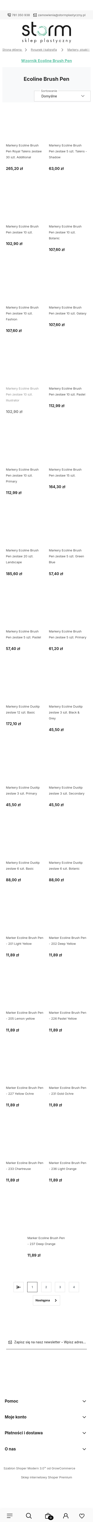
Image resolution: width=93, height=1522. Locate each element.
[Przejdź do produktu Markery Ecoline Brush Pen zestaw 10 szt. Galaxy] (68, 288)
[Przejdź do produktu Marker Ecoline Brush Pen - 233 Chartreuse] (25, 1143)
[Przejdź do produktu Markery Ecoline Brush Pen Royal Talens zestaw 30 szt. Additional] (25, 126)
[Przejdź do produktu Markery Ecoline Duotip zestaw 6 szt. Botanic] (68, 843)
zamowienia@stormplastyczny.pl (61, 15)
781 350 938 (21, 15)
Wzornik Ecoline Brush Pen (46, 60)
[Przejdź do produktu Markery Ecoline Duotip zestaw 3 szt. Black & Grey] (68, 687)
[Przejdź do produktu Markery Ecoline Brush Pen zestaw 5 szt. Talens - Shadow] (68, 126)
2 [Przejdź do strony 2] (46, 1287)
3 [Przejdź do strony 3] (60, 1287)
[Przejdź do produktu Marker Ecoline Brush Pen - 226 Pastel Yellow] (68, 993)
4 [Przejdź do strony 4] (74, 1287)
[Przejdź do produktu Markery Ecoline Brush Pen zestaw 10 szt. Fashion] (25, 288)
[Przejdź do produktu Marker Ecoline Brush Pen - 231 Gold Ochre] (68, 1068)
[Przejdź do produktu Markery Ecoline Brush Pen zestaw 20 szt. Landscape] (25, 531)
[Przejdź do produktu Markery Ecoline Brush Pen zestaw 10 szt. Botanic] (68, 207)
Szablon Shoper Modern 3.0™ (25, 1468)
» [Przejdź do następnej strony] (46, 1300)
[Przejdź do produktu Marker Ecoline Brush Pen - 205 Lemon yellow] (25, 993)
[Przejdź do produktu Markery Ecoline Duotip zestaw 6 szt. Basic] (25, 843)
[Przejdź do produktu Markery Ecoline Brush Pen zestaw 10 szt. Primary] (25, 450)
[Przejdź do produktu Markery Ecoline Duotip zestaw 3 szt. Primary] (25, 768)
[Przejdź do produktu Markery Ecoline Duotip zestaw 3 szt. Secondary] (68, 768)
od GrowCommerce (61, 1468)
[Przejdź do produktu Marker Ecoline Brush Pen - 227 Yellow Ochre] (25, 1068)
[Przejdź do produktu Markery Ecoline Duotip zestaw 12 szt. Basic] (25, 687)
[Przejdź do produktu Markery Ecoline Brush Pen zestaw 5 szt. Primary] (68, 612)
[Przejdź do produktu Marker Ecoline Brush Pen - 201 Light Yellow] (25, 918)
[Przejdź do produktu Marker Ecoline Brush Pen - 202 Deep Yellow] (68, 918)
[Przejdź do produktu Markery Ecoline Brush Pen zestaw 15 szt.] (68, 450)
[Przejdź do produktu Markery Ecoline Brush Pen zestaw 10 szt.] (25, 207)
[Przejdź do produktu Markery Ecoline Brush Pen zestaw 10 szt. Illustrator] (25, 369)
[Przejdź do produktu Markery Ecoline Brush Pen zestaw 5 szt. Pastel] (25, 612)
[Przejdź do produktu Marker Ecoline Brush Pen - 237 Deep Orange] (46, 1218)
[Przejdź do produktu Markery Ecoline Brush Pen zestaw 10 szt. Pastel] (68, 369)
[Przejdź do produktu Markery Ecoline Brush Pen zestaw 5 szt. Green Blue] (68, 531)
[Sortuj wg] (62, 96)
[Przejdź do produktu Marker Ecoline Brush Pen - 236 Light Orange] (68, 1143)
